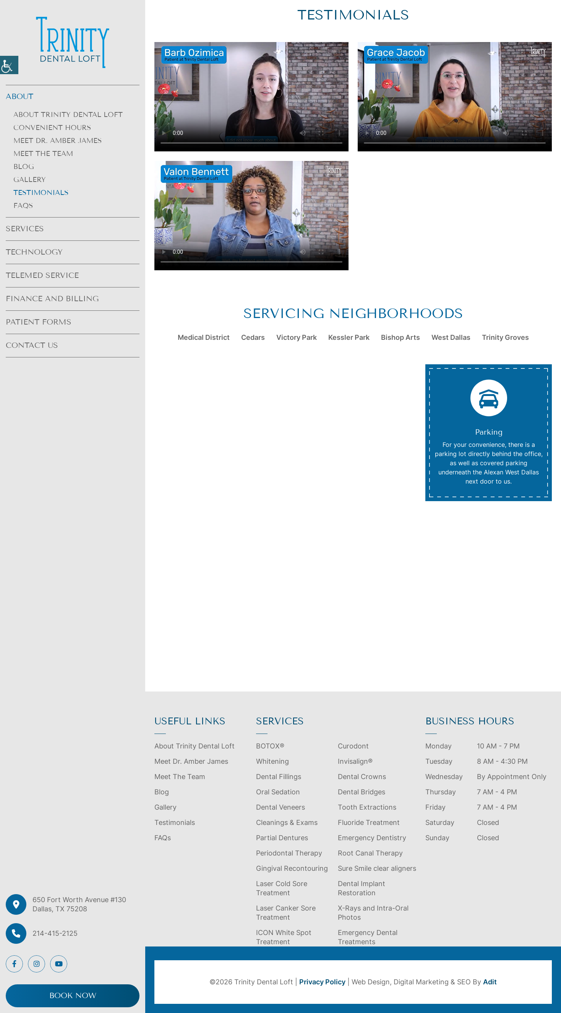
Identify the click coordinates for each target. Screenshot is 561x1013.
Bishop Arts (400, 337)
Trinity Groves (505, 337)
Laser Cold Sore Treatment (281, 888)
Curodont (353, 746)
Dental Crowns (362, 777)
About (19, 96)
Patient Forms (38, 322)
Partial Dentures (282, 838)
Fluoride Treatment (369, 822)
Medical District (204, 337)
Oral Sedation (278, 792)
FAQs (23, 205)
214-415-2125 (55, 933)
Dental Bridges (361, 792)
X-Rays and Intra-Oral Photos (373, 912)
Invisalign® (355, 761)
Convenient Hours (52, 127)
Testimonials (40, 192)
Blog (23, 166)
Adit (490, 982)
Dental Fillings (278, 777)
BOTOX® (270, 746)
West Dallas (450, 337)
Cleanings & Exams (287, 822)
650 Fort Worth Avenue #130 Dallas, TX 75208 (79, 904)
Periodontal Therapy (289, 853)
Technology (34, 252)
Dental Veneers (280, 807)
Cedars (253, 337)
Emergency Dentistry (372, 838)
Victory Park (296, 337)
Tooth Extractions (367, 807)
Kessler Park (349, 337)
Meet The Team (43, 153)
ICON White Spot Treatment (283, 937)
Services (25, 228)
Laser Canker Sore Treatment (286, 912)
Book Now (72, 995)
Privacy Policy (322, 982)
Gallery (29, 179)
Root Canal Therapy (370, 853)
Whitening (272, 761)
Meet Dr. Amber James (57, 140)
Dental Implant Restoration (361, 888)
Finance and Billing (52, 298)
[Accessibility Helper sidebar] (9, 65)
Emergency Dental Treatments (367, 937)
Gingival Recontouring (292, 868)
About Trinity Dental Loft (68, 114)
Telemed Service (42, 275)
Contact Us (32, 345)
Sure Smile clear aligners (377, 868)
